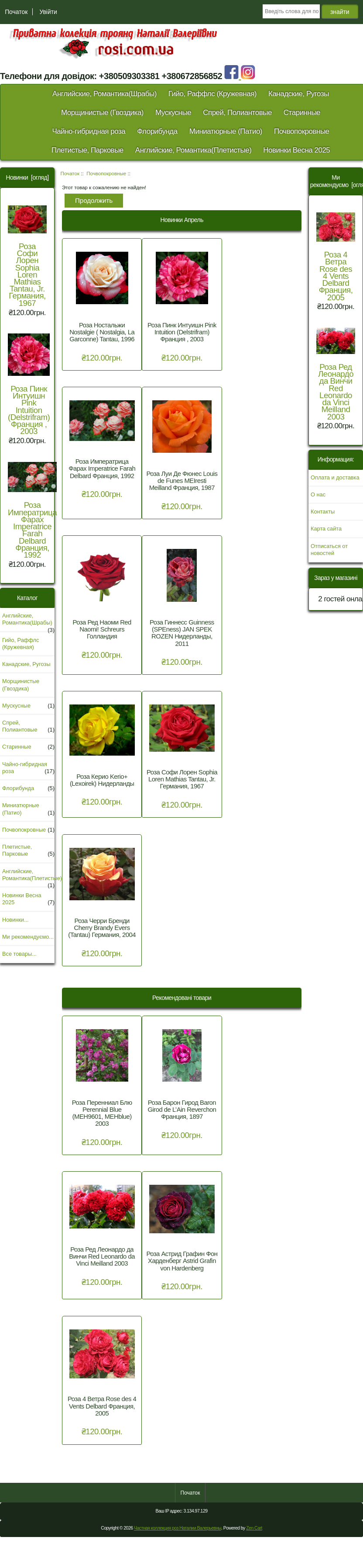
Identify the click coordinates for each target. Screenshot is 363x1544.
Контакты (323, 511)
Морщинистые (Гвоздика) (102, 112)
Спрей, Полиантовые (237, 112)
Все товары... (19, 954)
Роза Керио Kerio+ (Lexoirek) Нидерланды (102, 780)
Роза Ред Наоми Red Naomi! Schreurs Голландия (101, 629)
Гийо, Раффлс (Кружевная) (212, 94)
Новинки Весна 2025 (296, 150)
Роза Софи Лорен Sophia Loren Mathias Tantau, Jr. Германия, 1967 (27, 256)
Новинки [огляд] (27, 177)
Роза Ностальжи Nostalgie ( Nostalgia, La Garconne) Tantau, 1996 (101, 332)
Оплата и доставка (335, 477)
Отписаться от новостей (329, 549)
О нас (318, 494)
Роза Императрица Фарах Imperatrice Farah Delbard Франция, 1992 (32, 510)
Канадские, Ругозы (298, 94)
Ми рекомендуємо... (28, 936)
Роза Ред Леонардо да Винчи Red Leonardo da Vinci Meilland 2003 (102, 1256)
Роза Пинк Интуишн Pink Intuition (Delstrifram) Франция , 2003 (29, 384)
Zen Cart (254, 1528)
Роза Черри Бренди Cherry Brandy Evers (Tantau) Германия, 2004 (102, 927)
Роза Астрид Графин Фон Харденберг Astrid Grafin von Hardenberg (181, 1260)
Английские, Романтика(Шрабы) (104, 94)
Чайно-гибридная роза (88, 131)
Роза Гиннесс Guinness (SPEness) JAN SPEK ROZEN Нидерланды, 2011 (182, 633)
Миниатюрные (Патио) (225, 131)
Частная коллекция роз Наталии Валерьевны (177, 1528)
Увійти (48, 11)
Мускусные (173, 112)
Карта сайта (326, 528)
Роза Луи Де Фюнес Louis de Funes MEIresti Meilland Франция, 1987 (181, 480)
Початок (16, 11)
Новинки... (15, 919)
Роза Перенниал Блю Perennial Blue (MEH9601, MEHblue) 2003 (102, 1113)
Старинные (302, 112)
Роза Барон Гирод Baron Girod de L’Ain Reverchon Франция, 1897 (181, 1109)
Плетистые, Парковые (87, 150)
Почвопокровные (106, 173)
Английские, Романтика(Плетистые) (193, 150)
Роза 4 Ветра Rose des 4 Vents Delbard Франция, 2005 (102, 1405)
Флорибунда (157, 131)
